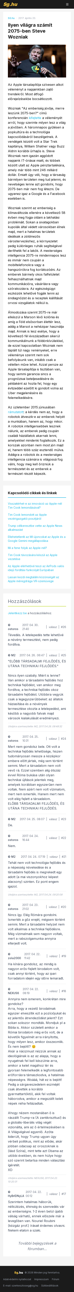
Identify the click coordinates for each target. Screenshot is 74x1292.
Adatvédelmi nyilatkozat (17, 1279)
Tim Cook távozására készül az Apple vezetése (32, 557)
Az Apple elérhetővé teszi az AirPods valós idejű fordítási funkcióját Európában (36, 568)
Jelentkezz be (17, 613)
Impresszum (41, 1279)
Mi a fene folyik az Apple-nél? (27, 548)
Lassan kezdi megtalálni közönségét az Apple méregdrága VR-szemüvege (33, 579)
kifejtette (35, 118)
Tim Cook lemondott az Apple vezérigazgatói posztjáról (27, 516)
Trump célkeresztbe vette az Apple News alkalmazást (35, 527)
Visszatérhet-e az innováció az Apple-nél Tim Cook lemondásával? (35, 505)
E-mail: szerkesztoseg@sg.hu (20, 1285)
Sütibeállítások (49, 1285)
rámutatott (15, 412)
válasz (53, 627)
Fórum (55, 1279)
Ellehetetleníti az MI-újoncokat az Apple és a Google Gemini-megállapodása (37, 538)
